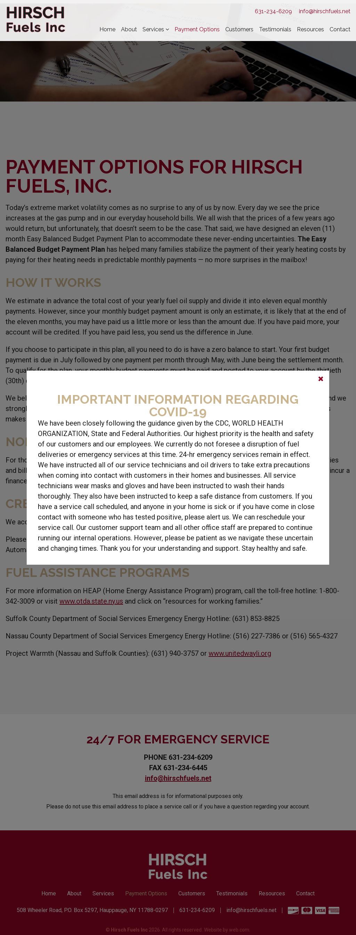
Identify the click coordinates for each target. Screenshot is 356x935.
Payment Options (197, 29)
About (129, 29)
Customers (239, 29)
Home (107, 29)
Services (153, 29)
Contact (340, 29)
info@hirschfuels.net (324, 11)
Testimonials (275, 29)
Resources (310, 29)
